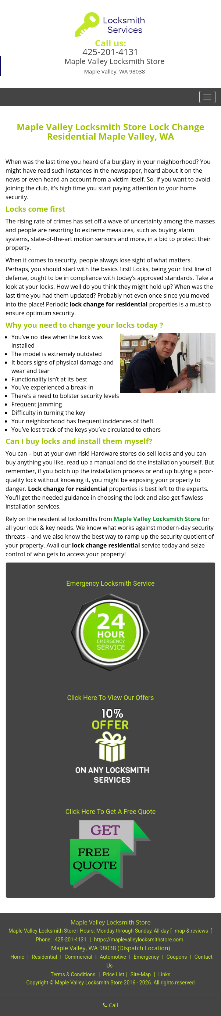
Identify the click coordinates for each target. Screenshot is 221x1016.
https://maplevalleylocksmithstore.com (138, 940)
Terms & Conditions (73, 974)
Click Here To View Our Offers (110, 697)
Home (17, 957)
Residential (44, 957)
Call (110, 1005)
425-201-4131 (110, 52)
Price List (113, 974)
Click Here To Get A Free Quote (110, 811)
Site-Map (141, 974)
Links (164, 974)
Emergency (146, 957)
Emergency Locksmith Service (110, 583)
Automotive (113, 957)
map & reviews (192, 931)
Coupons (177, 957)
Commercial (78, 957)
